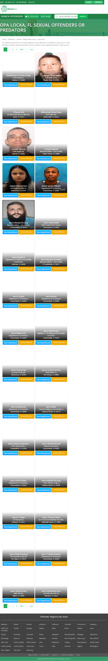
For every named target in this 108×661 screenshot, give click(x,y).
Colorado (68, 624)
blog (36, 2)
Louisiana (29, 634)
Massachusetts (70, 634)
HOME (5, 2)
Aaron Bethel (51, 298)
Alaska (16, 624)
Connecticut (81, 624)
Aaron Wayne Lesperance (18, 446)
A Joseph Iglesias (18, 151)
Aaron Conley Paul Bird (51, 372)
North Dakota (31, 642)
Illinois (67, 628)
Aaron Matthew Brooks (51, 593)
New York (4, 642)
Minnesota (93, 634)
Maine (41, 634)
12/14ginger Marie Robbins (51, 77)
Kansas (3, 634)
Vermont (68, 646)
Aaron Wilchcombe (51, 334)
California (55, 624)
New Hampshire (70, 638)
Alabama (4, 624)
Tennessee (30, 646)
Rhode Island (94, 642)
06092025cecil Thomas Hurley (18, 77)
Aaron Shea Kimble (51, 225)
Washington (94, 646)
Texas (41, 646)
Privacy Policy (45, 655)
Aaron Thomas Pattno (51, 519)
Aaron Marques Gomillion (51, 262)
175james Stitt (18, 114)
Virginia (79, 646)
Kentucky (17, 634)
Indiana (79, 628)
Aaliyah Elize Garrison (18, 188)
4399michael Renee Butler (51, 114)
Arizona (29, 624)
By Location (31, 16)
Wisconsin (17, 650)
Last (31, 49)
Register (102, 2)
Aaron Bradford (18, 261)
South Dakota (18, 646)
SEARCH (83, 16)
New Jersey (81, 638)
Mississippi (4, 638)
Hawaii (41, 628)
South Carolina (6, 646)
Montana (29, 638)
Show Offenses (26, 85)
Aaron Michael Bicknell (51, 446)
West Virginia (5, 650)
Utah (53, 646)
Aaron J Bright (18, 298)
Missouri (17, 638)
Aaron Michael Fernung (18, 225)
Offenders (26, 2)
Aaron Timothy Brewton (51, 556)
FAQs (78, 655)
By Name (45, 16)
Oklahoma (55, 642)
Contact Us (55, 655)
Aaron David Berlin (18, 409)
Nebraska (42, 638)
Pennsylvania (81, 642)
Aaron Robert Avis (18, 335)
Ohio (40, 642)
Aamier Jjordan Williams (51, 188)
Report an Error (33, 655)
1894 (21, 49)
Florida (16, 628)
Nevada (54, 638)
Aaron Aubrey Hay (18, 372)
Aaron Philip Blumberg (18, 556)
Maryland (55, 634)
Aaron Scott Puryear (18, 483)
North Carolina (19, 642)
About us (14, 2)
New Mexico (94, 638)
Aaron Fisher (51, 409)
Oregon (67, 642)
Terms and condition (67, 655)
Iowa (91, 628)
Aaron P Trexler (18, 519)
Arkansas (42, 624)
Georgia (29, 628)
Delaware (93, 624)
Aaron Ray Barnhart (18, 593)
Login (93, 2)
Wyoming (29, 650)
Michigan (80, 634)
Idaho (54, 628)
